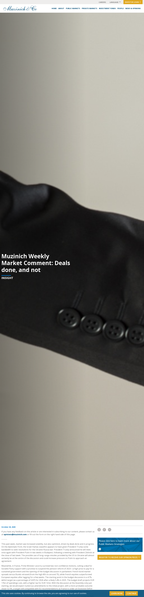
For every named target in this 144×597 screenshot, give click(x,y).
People (120, 8)
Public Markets (73, 8)
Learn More (117, 593)
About (61, 8)
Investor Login (133, 2)
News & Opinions (133, 8)
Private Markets (89, 8)
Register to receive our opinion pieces (118, 557)
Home (54, 8)
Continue (131, 593)
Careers (102, 2)
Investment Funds (107, 8)
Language (114, 2)
